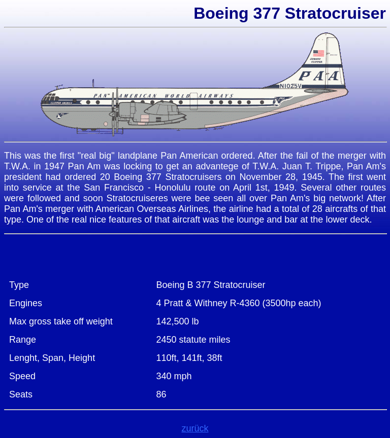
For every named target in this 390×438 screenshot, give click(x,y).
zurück (194, 428)
